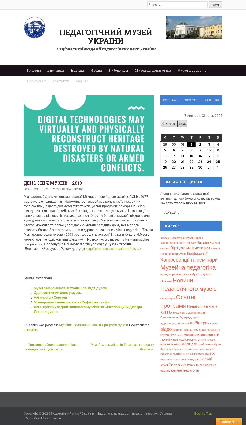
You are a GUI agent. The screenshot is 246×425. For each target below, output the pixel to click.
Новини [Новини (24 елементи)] (166, 281)
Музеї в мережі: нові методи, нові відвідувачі (70, 288)
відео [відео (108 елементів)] (166, 329)
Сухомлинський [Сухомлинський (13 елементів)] (196, 312)
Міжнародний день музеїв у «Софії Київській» (71, 302)
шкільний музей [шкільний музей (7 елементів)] (189, 359)
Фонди (96, 70)
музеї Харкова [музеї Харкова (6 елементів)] (176, 349)
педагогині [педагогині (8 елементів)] (166, 353)
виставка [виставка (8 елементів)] (213, 323)
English (82, 81)
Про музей (36, 81)
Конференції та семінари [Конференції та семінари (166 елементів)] (189, 259)
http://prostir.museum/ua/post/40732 (113, 248)
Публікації (118, 70)
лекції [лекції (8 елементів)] (180, 335)
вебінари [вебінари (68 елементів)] (199, 323)
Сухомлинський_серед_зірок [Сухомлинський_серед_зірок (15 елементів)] (179, 317)
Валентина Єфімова (69, 189)
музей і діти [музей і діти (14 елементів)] (189, 344)
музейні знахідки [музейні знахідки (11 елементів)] (170, 344)
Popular (170, 100)
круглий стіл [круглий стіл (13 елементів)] (168, 335)
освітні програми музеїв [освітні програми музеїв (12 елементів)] (199, 349)
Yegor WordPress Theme (43, 418)
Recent (191, 100)
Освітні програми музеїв (109, 325)
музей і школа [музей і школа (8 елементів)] (205, 344)
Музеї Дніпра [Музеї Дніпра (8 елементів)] (167, 274)
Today (182, 123)
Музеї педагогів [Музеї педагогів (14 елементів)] (201, 274)
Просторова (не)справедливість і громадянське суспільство (51, 347)
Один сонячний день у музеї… (58, 293)
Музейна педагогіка (153, 70)
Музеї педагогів (192, 70)
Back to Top (203, 413)
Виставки (55, 70)
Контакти (60, 81)
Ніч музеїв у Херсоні (50, 297)
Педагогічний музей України (106, 36)
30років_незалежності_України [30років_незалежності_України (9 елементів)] (178, 243)
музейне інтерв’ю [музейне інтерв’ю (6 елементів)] (206, 339)
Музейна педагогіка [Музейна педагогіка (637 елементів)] (188, 267)
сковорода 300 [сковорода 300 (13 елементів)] (205, 354)
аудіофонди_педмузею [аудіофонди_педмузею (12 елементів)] (175, 323)
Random (211, 100)
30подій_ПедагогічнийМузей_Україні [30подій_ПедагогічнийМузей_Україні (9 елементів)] (181, 238)
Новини (78, 70)
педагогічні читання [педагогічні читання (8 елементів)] (184, 353)
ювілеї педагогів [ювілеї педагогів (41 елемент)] (185, 370)
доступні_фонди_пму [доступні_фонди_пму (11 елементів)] (185, 330)
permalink (30, 329)
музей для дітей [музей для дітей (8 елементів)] (188, 339)
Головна (34, 70)
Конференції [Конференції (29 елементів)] (197, 253)
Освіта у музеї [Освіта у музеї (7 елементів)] (167, 298)
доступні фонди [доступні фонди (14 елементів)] (209, 330)
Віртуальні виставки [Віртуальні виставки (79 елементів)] (190, 248)
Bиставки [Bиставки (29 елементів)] (204, 242)
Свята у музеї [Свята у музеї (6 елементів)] (178, 312)
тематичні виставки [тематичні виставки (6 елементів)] (170, 359)
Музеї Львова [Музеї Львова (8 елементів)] (183, 274)
